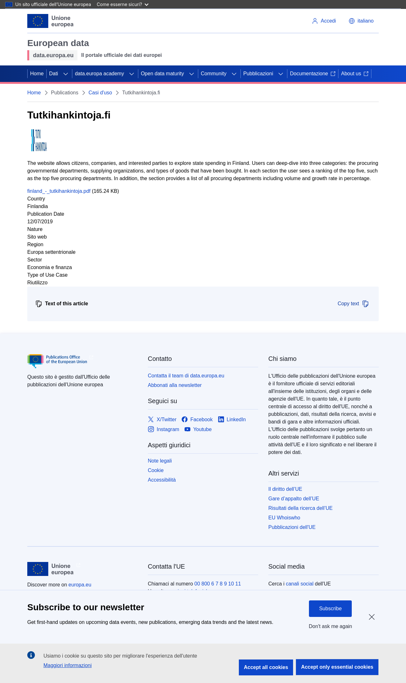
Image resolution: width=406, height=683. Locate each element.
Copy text (353, 304)
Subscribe (330, 608)
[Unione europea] (50, 21)
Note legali (160, 460)
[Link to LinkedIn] (232, 419)
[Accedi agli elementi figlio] (65, 73)
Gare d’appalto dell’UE (293, 498)
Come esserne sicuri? (122, 4)
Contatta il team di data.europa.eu (186, 375)
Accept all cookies (266, 667)
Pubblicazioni (258, 73)
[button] (361, 21)
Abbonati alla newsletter (175, 385)
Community (213, 73)
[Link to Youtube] (198, 429)
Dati (53, 73)
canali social (299, 583)
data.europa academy (99, 73)
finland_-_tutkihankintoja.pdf (58, 191)
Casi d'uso (100, 92)
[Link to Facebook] (197, 419)
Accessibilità (162, 480)
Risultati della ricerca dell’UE (300, 508)
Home (37, 73)
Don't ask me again (330, 626)
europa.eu (80, 584)
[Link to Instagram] (163, 429)
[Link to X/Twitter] (162, 419)
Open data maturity (162, 73)
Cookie (156, 470)
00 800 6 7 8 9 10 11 (217, 583)
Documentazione (313, 73)
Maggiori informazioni (67, 665)
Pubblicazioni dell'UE (292, 527)
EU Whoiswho (284, 517)
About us (355, 73)
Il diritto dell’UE (285, 489)
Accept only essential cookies (337, 667)
